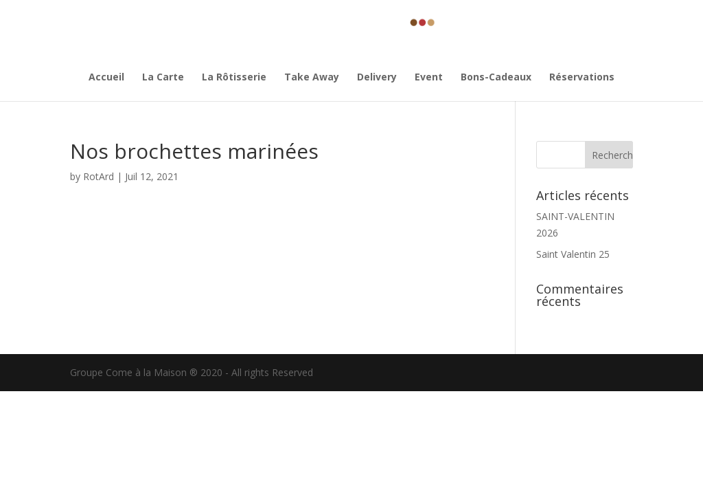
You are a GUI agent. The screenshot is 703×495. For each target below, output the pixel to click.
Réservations (581, 77)
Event (429, 77)
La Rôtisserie (234, 77)
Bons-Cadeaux (496, 77)
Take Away (311, 77)
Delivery (377, 77)
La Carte (163, 77)
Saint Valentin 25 (573, 254)
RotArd (98, 176)
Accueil (106, 77)
